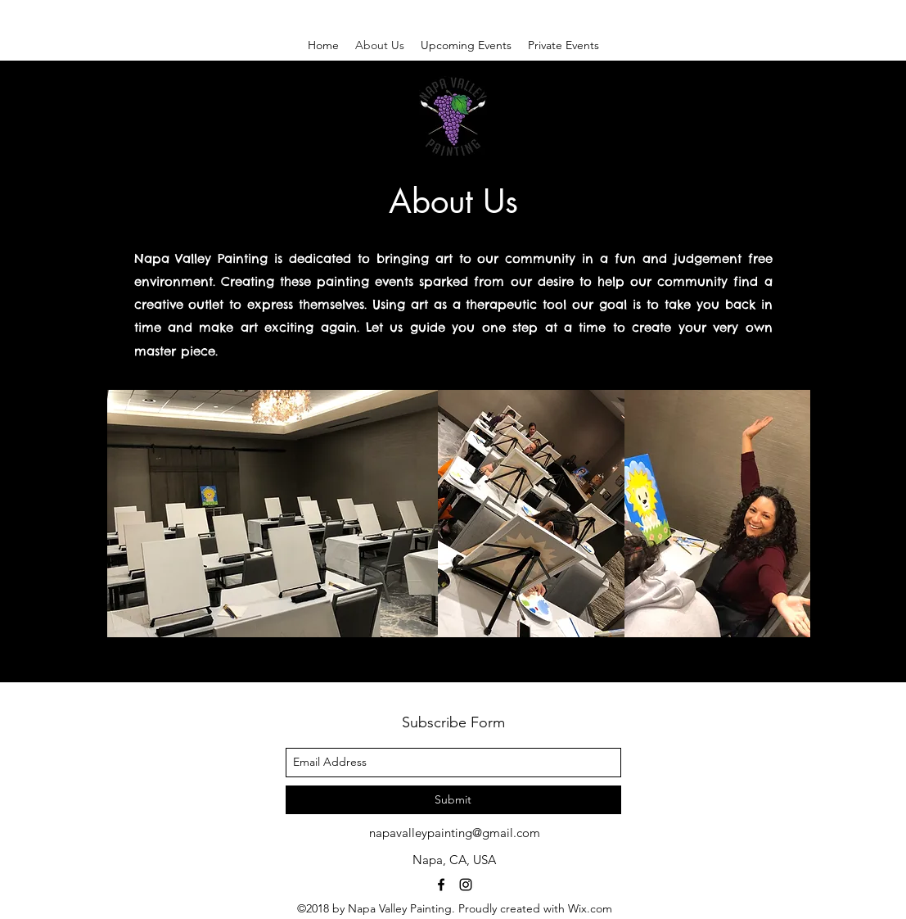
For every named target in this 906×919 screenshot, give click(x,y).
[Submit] (453, 799)
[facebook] (441, 884)
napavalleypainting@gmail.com (454, 832)
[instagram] (466, 884)
